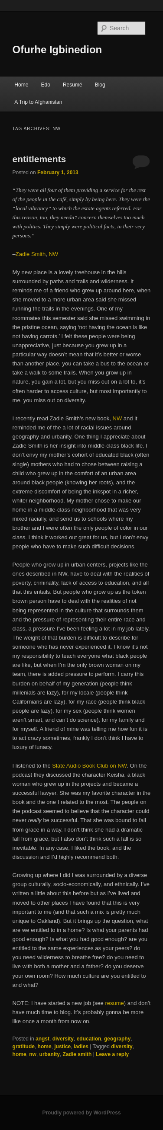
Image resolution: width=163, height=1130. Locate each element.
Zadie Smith (31, 254)
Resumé (72, 85)
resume (114, 1003)
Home (21, 85)
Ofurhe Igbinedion (57, 49)
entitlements (39, 159)
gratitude (24, 1047)
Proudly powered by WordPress (81, 1113)
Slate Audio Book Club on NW (89, 765)
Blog (100, 85)
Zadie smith (77, 1054)
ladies (81, 1047)
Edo (45, 85)
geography (117, 1039)
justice (62, 1047)
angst (42, 1039)
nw (32, 1054)
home (45, 1047)
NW (53, 254)
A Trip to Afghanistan (38, 102)
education (89, 1039)
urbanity (49, 1054)
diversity (63, 1039)
